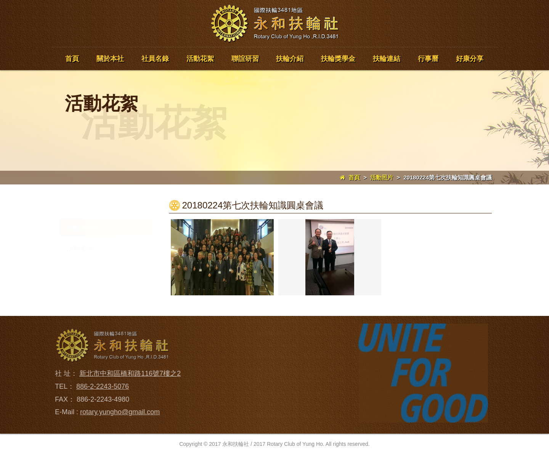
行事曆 (428, 59)
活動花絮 (200, 59)
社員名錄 (155, 59)
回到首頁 (269, 333)
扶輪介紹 (289, 59)
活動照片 (381, 177)
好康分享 (469, 59)
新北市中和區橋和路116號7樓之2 (128, 373)
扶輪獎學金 (338, 59)
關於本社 (110, 59)
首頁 (72, 59)
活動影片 (80, 248)
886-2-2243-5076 (100, 386)
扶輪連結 (386, 59)
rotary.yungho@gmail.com (118, 412)
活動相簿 (80, 228)
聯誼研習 (245, 59)
